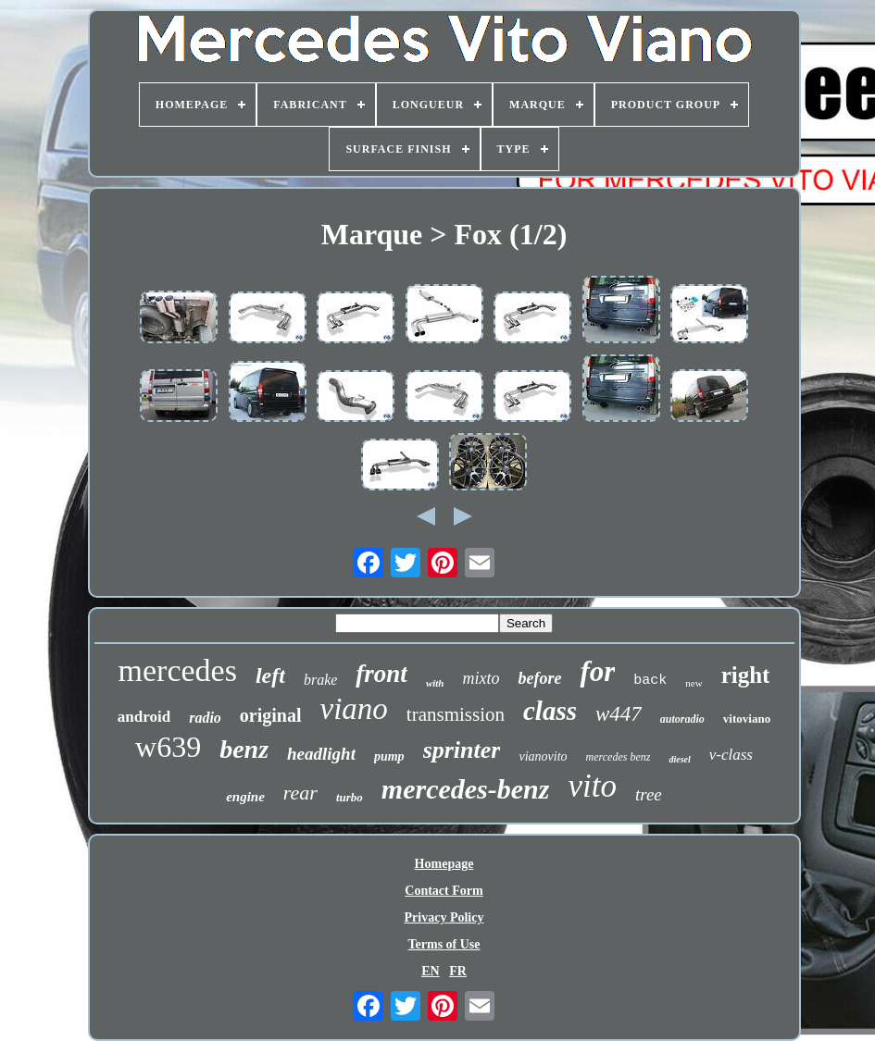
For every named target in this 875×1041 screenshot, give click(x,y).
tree (648, 794)
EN (430, 971)
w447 (618, 713)
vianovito (543, 756)
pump (389, 756)
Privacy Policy (444, 917)
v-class (731, 754)
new (693, 682)
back (650, 680)
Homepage (444, 864)
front (381, 674)
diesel (679, 759)
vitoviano (746, 718)
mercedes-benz (465, 789)
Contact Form (443, 891)
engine (245, 796)
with (435, 682)
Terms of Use (443, 944)
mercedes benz (618, 756)
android (144, 716)
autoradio (682, 719)
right (745, 675)
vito (592, 786)
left (270, 675)
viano (354, 708)
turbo (349, 797)
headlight (321, 753)
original (271, 715)
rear (300, 792)
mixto (480, 678)
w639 (168, 746)
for (597, 671)
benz (244, 749)
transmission (455, 714)
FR (458, 971)
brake (320, 680)
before (539, 678)
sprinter (462, 750)
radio (205, 717)
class (550, 710)
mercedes (178, 670)
